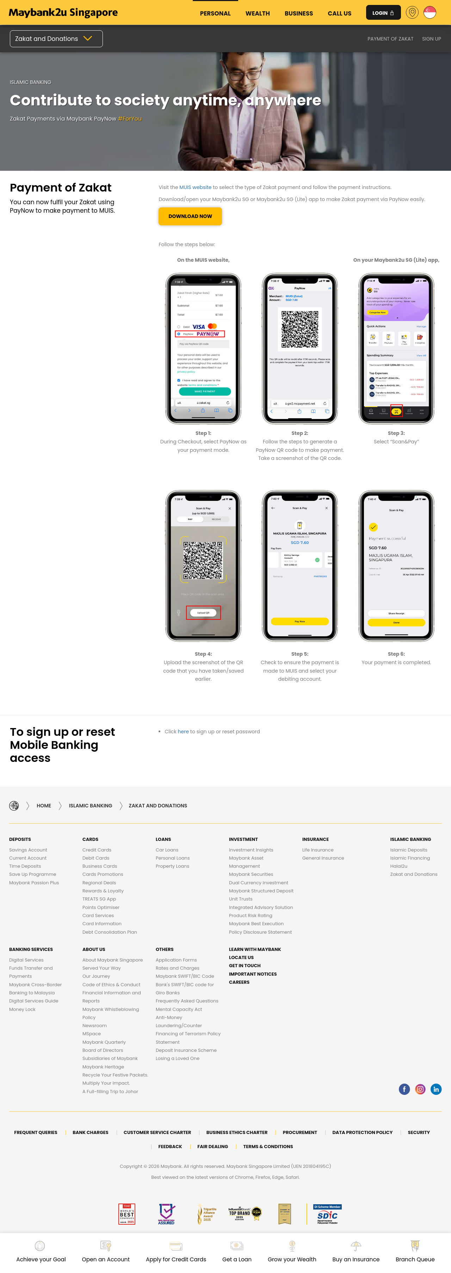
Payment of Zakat (390, 38)
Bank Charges (91, 1132)
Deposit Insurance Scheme (186, 1050)
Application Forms (176, 960)
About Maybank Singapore (112, 960)
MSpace (91, 1033)
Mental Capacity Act (179, 1009)
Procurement (300, 1132)
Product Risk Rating (250, 915)
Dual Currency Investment (258, 882)
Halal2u (399, 866)
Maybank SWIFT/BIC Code (185, 976)
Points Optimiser (100, 907)
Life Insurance (318, 850)
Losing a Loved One (177, 1058)
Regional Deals (99, 882)
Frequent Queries (35, 1132)
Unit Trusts (241, 899)
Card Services (98, 915)
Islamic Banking (90, 805)
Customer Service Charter (157, 1132)
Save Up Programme (32, 874)
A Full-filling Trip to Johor (110, 1091)
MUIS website (195, 187)
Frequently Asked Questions (187, 1001)
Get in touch (245, 965)
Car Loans (167, 850)
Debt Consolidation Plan (109, 932)
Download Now (190, 216)
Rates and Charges (177, 968)
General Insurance (323, 858)
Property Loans (172, 866)
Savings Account (28, 850)
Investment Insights (251, 850)
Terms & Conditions (268, 1146)
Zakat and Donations (414, 874)
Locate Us (241, 957)
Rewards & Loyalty (103, 890)
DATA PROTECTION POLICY (362, 1132)
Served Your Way (101, 968)
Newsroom (94, 1025)
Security (419, 1132)
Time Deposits (25, 866)
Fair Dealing (212, 1146)
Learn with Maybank (255, 949)
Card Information (102, 923)
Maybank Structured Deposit (261, 890)
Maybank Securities (251, 874)
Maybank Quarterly (104, 1042)
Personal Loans (173, 858)
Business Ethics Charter (237, 1132)
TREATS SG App (99, 899)
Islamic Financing (410, 858)
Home (44, 805)
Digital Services (26, 960)
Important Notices (253, 974)
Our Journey (96, 976)
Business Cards (99, 866)
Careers (239, 982)
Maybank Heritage (103, 1066)
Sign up (431, 38)
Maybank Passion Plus (34, 882)
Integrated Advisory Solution (261, 907)
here (183, 731)
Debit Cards (95, 858)
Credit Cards (96, 850)
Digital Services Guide (33, 1001)
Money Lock (22, 1009)
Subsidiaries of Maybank (110, 1058)
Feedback (170, 1146)
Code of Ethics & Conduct (111, 984)
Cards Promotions (102, 874)
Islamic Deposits (408, 850)
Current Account (28, 858)
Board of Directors (102, 1050)
